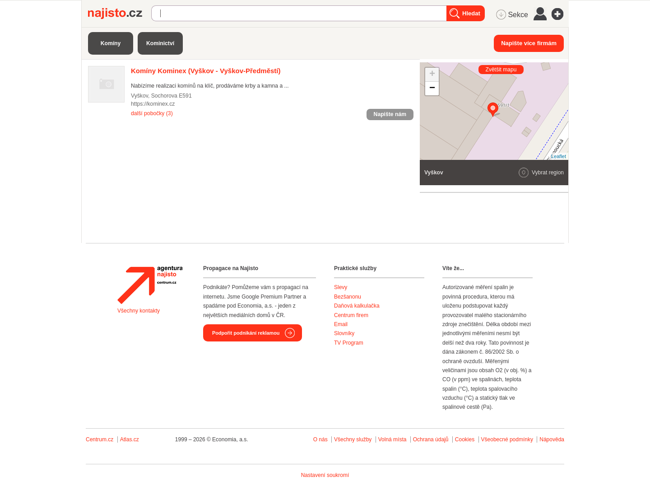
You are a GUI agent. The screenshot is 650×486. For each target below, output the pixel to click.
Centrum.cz (99, 439)
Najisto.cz (119, 13)
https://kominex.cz (153, 104)
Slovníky (344, 333)
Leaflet (558, 156)
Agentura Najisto (149, 285)
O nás (320, 439)
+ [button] (432, 74)
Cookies (464, 439)
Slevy (340, 287)
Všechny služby (353, 439)
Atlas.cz (129, 439)
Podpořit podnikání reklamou (245, 333)
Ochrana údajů (431, 439)
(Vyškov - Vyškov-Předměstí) (206, 71)
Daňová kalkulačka (357, 306)
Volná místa (392, 439)
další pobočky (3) (152, 113)
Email (341, 324)
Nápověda (551, 439)
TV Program (348, 343)
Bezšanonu (347, 297)
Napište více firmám (529, 43)
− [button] (432, 88)
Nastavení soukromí (325, 475)
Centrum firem (351, 315)
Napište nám (390, 114)
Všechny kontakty (138, 311)
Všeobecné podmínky (507, 439)
